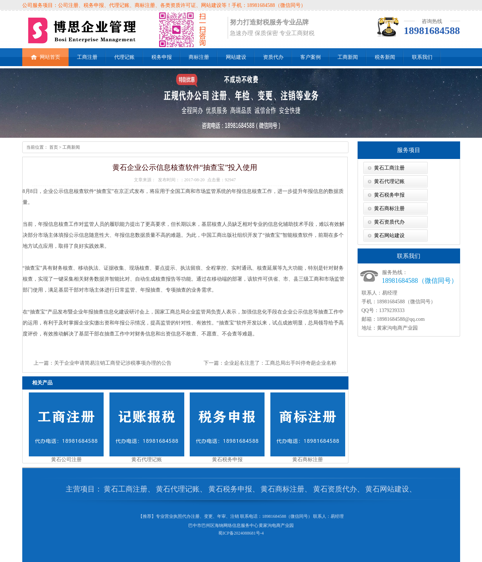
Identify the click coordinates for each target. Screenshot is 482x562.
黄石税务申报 (389, 195)
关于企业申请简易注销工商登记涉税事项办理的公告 (112, 363)
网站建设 (236, 57)
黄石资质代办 (389, 222)
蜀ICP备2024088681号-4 (241, 533)
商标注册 (199, 57)
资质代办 (273, 57)
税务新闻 (385, 57)
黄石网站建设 (389, 235)
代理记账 (124, 57)
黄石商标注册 (389, 208)
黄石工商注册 (389, 168)
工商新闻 (348, 57)
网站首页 (45, 54)
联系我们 (422, 57)
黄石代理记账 (389, 181)
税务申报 (161, 57)
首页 (53, 147)
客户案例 (310, 57)
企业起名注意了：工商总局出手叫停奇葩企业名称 (280, 363)
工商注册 (87, 57)
